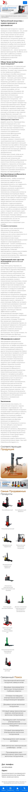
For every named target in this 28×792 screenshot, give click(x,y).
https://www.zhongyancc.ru (9, 442)
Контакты (24, 789)
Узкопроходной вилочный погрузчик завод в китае (14, 681)
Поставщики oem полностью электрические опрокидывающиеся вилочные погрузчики (14, 722)
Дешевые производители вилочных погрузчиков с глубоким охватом (14, 689)
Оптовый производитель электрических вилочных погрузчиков (14, 732)
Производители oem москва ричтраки (14, 740)
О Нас (17, 789)
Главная (3, 16)
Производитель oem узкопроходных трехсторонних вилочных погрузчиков (14, 754)
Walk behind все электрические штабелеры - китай (14, 746)
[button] (24, 464)
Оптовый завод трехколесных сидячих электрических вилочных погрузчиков (14, 713)
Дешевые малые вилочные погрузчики (14, 705)
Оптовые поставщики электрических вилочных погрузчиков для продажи (14, 698)
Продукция (10, 789)
